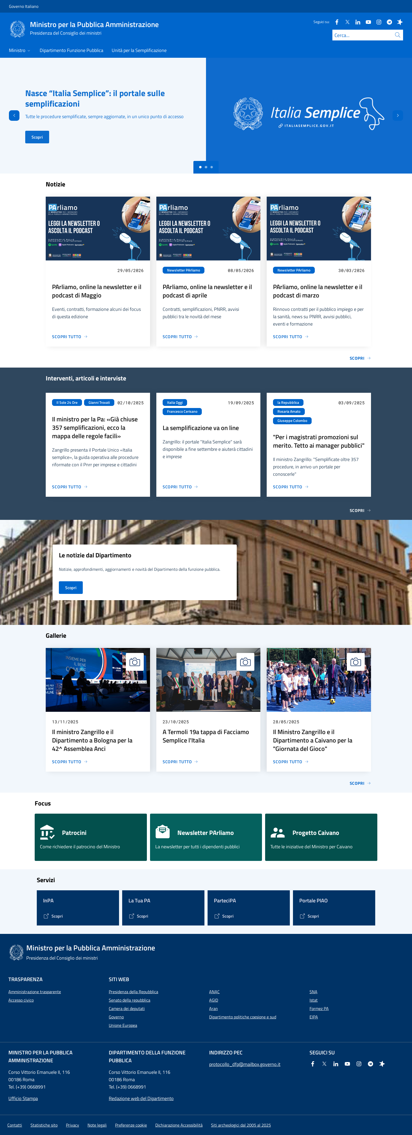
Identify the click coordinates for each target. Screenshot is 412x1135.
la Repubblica (288, 402)
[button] (131, 1125)
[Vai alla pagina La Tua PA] (138, 916)
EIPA (314, 1017)
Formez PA (319, 1008)
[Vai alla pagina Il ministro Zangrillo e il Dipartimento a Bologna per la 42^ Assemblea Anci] (70, 761)
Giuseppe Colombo (292, 420)
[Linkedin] (356, 21)
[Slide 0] (200, 167)
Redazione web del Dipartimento (141, 1098)
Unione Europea (123, 1025)
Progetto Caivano (315, 832)
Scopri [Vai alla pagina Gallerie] (360, 783)
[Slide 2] (211, 167)
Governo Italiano (23, 6)
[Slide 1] (206, 167)
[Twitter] (345, 21)
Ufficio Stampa (23, 1098)
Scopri (37, 137)
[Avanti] (402, 115)
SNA (313, 991)
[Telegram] (387, 21)
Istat (314, 1000)
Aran (213, 1008)
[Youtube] (366, 21)
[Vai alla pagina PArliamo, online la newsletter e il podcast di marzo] (291, 336)
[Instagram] (377, 21)
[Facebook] (334, 21)
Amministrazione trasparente (34, 991)
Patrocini (74, 832)
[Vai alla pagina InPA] (53, 916)
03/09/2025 (351, 402)
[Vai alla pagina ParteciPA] (224, 916)
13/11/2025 (65, 721)
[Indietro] (9, 116)
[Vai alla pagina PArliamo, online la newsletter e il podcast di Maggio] (70, 336)
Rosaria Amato (288, 411)
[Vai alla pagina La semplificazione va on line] (180, 486)
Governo (116, 1017)
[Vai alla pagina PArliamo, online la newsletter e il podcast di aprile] (180, 336)
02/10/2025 (130, 402)
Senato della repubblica (129, 1000)
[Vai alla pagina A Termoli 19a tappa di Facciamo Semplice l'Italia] (180, 761)
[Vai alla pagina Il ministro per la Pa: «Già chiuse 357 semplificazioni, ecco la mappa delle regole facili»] (70, 486)
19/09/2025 (241, 402)
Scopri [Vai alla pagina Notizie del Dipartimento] (70, 587)
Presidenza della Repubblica (133, 991)
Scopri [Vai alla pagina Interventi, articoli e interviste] (360, 510)
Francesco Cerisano (182, 411)
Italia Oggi (175, 402)
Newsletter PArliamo (183, 270)
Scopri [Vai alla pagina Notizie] (360, 358)
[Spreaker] (398, 21)
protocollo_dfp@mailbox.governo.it (244, 1064)
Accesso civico (21, 1000)
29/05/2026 (130, 270)
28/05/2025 (286, 721)
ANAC (214, 991)
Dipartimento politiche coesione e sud (242, 1017)
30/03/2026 (351, 270)
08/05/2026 (241, 270)
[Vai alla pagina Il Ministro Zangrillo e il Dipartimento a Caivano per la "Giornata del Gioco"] (291, 761)
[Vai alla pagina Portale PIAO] (309, 916)
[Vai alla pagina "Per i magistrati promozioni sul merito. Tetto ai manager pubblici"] (291, 486)
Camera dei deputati (127, 1008)
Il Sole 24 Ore (67, 402)
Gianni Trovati (99, 402)
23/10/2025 (176, 721)
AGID (213, 1000)
